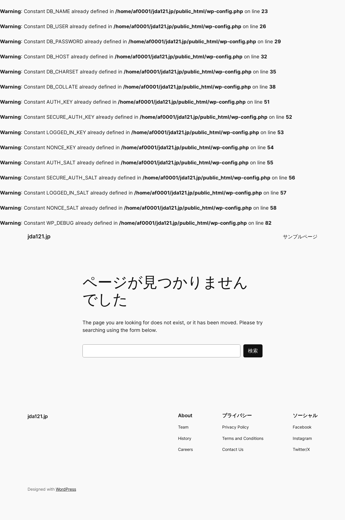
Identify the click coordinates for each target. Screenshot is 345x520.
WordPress (66, 489)
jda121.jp (39, 236)
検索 (253, 351)
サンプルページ (300, 237)
